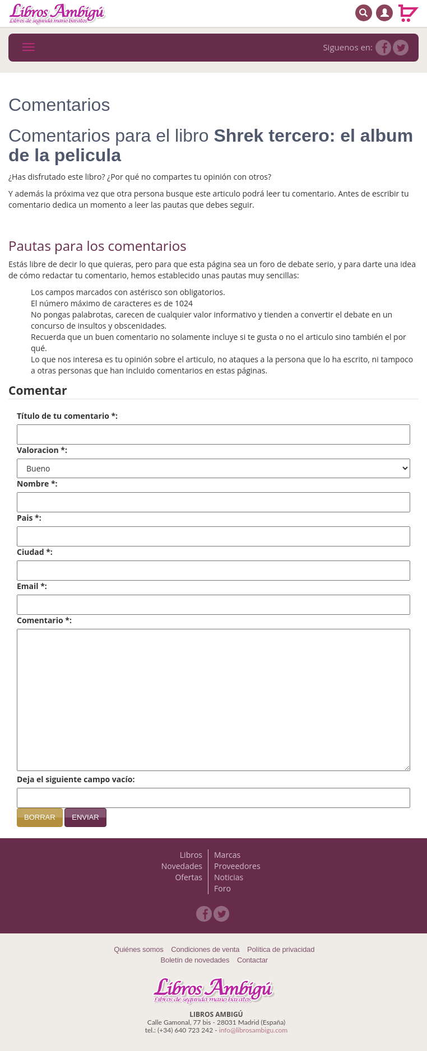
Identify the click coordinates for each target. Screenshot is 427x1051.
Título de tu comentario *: (67, 415)
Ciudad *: (35, 551)
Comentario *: (44, 620)
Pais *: (29, 517)
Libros (191, 854)
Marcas (227, 854)
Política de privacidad (280, 949)
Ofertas (188, 877)
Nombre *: (37, 483)
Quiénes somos (138, 949)
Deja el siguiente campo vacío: (75, 779)
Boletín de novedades (195, 960)
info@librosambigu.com (253, 1030)
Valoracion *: (42, 450)
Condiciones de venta (205, 949)
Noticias (228, 877)
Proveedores (237, 866)
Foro (222, 888)
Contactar (252, 960)
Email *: (32, 586)
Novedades (181, 866)
